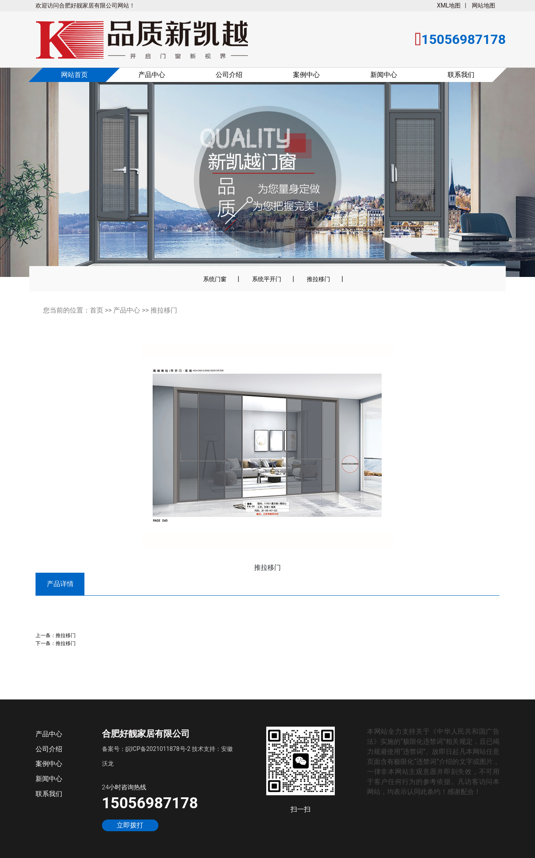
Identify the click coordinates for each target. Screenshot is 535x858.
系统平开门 (266, 279)
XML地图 (449, 5)
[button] (29, 177)
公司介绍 (229, 75)
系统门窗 (215, 279)
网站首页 (74, 75)
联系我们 (461, 75)
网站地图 (483, 5)
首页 (96, 310)
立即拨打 (130, 825)
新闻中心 (383, 75)
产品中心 (151, 75)
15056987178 (150, 803)
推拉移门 (318, 279)
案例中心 (306, 75)
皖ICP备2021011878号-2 (158, 748)
